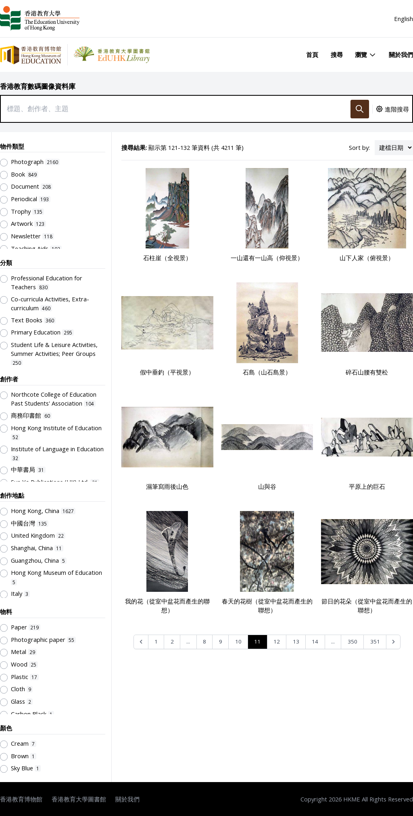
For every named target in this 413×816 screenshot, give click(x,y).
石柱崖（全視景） (167, 258)
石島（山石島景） (267, 372)
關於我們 (401, 54)
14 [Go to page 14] (315, 641)
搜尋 (337, 54)
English (403, 19)
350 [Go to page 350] (352, 641)
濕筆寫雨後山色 (167, 486)
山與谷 (267, 486)
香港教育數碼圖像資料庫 (37, 86)
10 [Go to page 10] (238, 641)
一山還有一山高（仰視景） (267, 258)
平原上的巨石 (367, 486)
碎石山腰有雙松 (367, 372)
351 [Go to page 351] (375, 641)
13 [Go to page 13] (296, 641)
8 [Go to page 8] (204, 641)
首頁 (312, 54)
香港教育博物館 (21, 799)
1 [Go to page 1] (156, 641)
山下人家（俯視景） (367, 258)
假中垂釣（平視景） (167, 372)
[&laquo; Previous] (140, 642)
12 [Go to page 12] (276, 641)
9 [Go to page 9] (220, 641)
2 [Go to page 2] (172, 641)
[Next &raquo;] (393, 642)
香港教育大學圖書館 (79, 799)
